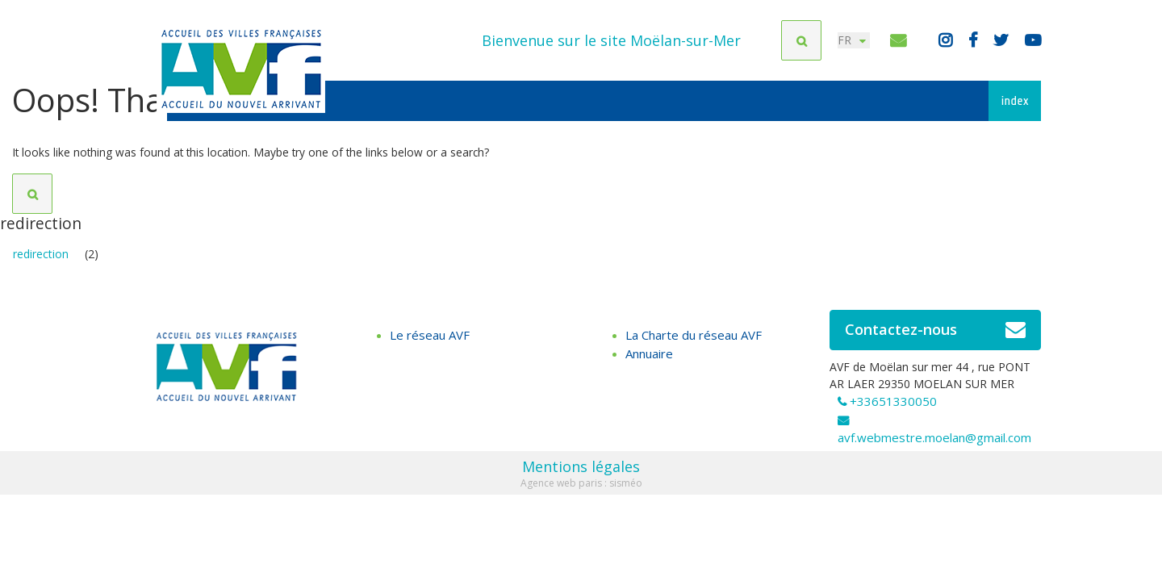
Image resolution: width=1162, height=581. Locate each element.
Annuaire (649, 359)
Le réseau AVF (430, 340)
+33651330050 (893, 407)
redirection (41, 259)
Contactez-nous (935, 335)
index (1015, 101)
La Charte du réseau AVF (693, 340)
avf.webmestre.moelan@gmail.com (934, 443)
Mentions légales (581, 472)
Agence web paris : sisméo (581, 488)
